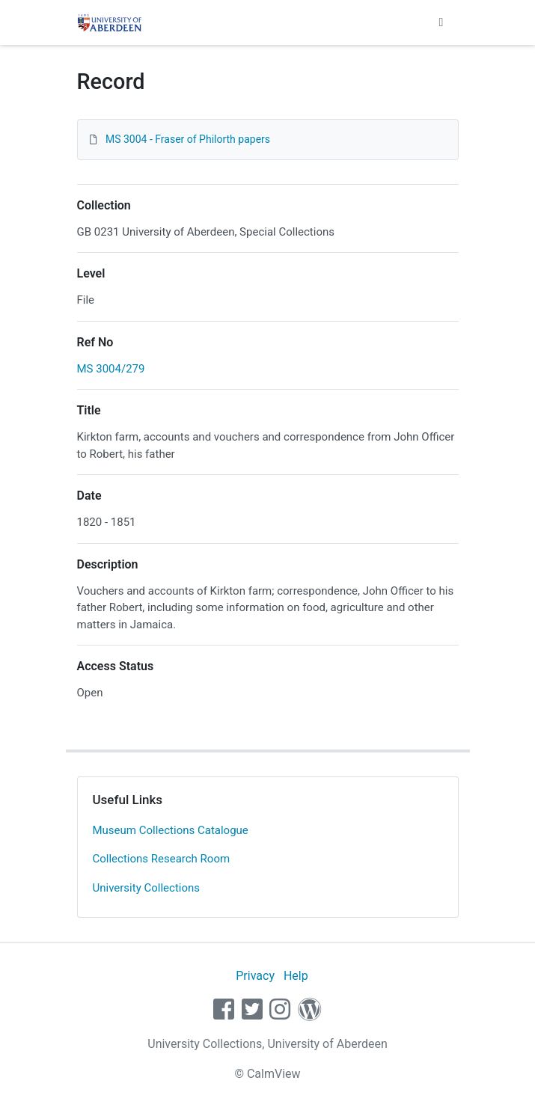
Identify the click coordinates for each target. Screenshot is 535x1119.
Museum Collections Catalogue (170, 830)
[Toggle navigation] (441, 22)
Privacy (255, 976)
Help (296, 976)
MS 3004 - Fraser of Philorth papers (188, 139)
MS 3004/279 (111, 368)
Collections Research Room (161, 858)
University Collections (147, 888)
